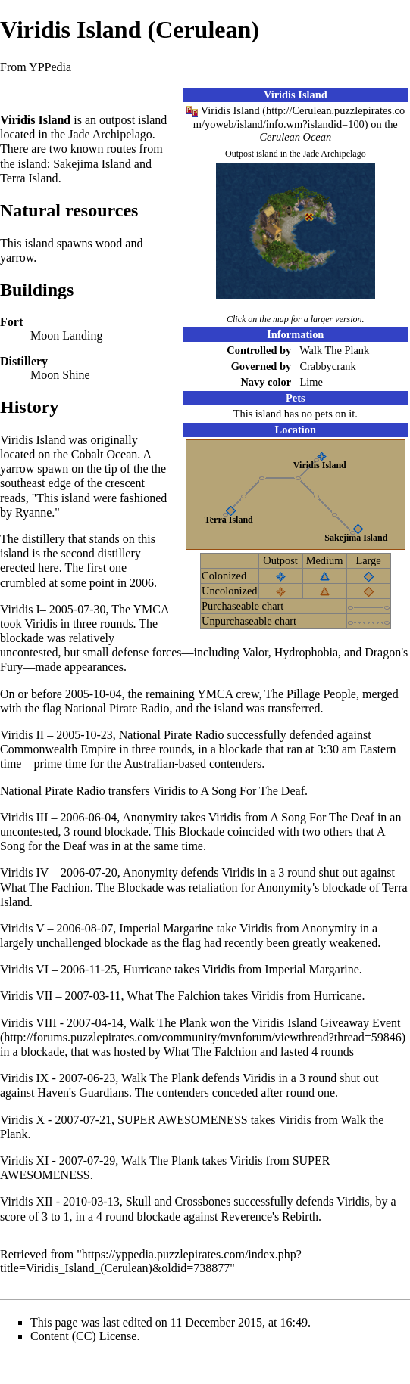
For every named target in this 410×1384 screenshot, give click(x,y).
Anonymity (149, 817)
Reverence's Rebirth (269, 1216)
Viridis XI (24, 1160)
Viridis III (24, 817)
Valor (255, 652)
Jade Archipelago (334, 153)
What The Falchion (173, 995)
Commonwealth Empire (58, 749)
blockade (22, 637)
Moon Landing (66, 335)
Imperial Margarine (166, 928)
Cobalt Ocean (104, 454)
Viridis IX (24, 1078)
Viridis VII (26, 995)
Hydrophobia (306, 652)
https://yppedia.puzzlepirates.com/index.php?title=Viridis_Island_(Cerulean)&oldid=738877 (151, 1261)
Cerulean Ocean (295, 137)
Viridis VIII (28, 1022)
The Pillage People (310, 693)
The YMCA (139, 609)
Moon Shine (60, 374)
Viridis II (22, 734)
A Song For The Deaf (252, 790)
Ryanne (33, 512)
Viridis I (20, 609)
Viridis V (22, 928)
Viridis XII (26, 1201)
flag (51, 708)
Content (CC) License (83, 1336)
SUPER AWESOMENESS (182, 1119)
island (152, 119)
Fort (11, 321)
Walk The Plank (334, 350)
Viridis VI (24, 969)
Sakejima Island (355, 537)
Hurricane (147, 969)
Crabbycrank (327, 366)
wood (109, 243)
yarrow (16, 257)
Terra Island (229, 519)
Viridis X (22, 1119)
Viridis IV (24, 872)
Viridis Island (230, 110)
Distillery (24, 361)
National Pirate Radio (117, 708)
